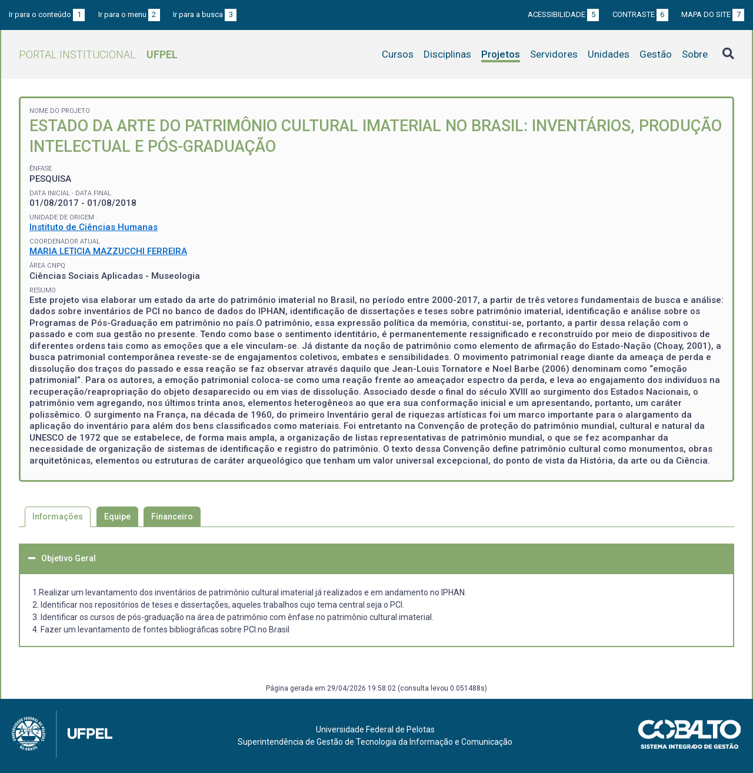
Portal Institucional (98, 54)
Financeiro (172, 516)
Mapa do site (712, 14)
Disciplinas (447, 54)
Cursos (398, 54)
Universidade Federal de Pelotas (375, 729)
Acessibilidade (563, 14)
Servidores (554, 54)
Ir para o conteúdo (47, 14)
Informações (57, 516)
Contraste (640, 14)
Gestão (655, 54)
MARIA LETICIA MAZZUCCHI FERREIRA (108, 251)
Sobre (695, 54)
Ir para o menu (129, 14)
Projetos (500, 54)
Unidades (608, 54)
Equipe (117, 516)
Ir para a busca (204, 14)
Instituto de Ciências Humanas (93, 227)
